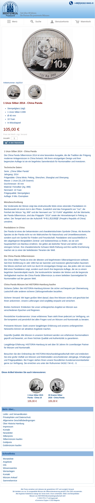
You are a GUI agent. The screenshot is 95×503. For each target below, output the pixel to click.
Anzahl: (6, 138)
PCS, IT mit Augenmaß (50, 498)
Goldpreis (7, 442)
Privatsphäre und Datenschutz (17, 417)
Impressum (8, 426)
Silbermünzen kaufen (12, 439)
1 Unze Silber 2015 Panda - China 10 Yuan (35, 397)
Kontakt (6, 430)
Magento (57, 500)
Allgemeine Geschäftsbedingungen (19, 420)
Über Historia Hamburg (13, 423)
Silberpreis (8, 436)
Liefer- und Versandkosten (15, 414)
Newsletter (8, 433)
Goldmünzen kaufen (12, 445)
